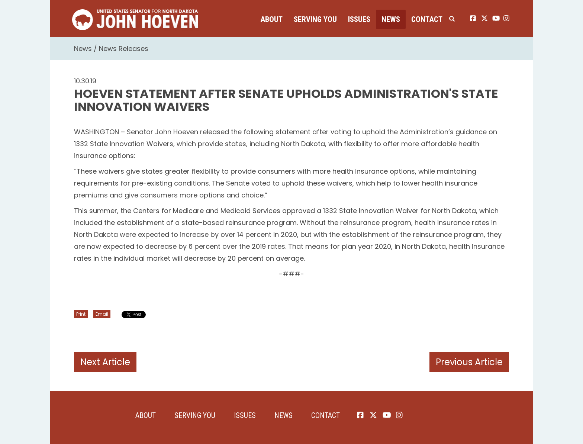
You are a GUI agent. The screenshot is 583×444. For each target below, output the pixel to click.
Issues (359, 19)
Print (81, 314)
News (390, 19)
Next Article (105, 362)
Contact (426, 19)
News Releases (123, 48)
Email (102, 314)
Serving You (315, 19)
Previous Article (469, 362)
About (271, 19)
